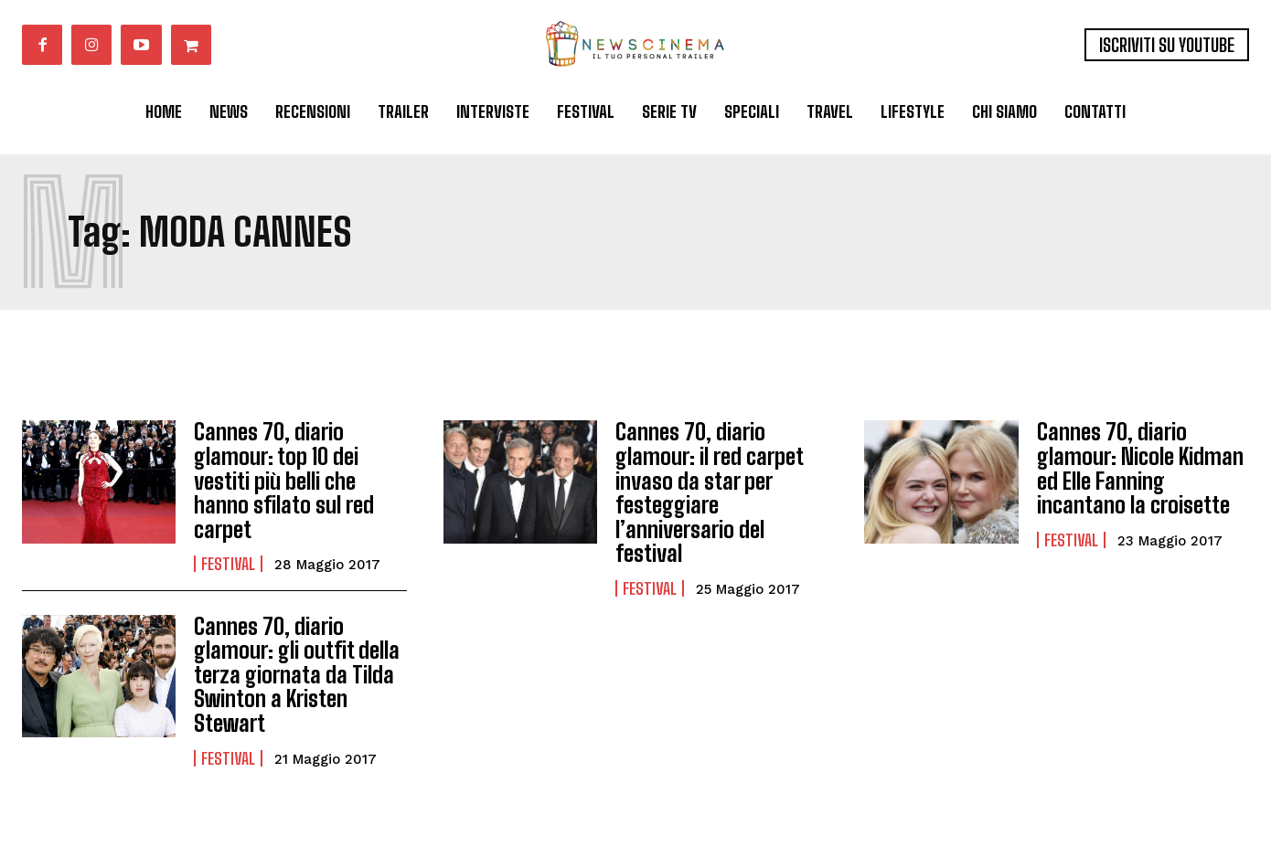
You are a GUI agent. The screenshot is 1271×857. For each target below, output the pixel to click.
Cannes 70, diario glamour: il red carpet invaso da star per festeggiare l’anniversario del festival (709, 492)
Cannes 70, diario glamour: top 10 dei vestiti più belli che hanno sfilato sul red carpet (283, 480)
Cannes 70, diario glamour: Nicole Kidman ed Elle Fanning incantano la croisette (1139, 467)
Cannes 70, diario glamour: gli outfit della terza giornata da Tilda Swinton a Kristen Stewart (296, 673)
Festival (228, 563)
